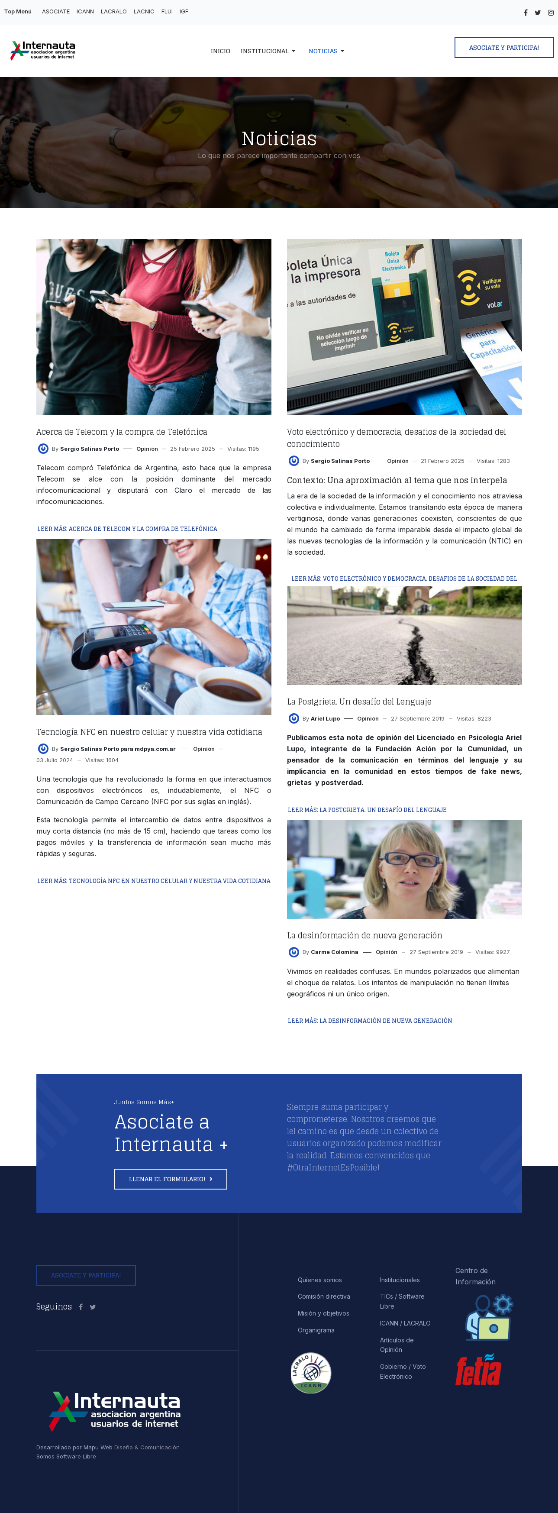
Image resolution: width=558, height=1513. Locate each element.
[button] (269, 51)
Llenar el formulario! (168, 1179)
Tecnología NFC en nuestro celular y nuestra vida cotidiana (149, 732)
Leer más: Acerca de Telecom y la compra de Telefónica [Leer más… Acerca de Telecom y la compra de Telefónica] (127, 529)
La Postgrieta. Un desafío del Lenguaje (359, 701)
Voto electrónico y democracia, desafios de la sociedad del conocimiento (396, 438)
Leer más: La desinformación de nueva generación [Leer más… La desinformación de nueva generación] (370, 1021)
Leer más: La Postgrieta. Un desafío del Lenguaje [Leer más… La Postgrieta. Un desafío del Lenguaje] (367, 810)
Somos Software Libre (66, 1456)
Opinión (147, 448)
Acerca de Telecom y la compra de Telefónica (121, 432)
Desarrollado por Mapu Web (74, 1447)
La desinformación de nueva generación (364, 935)
